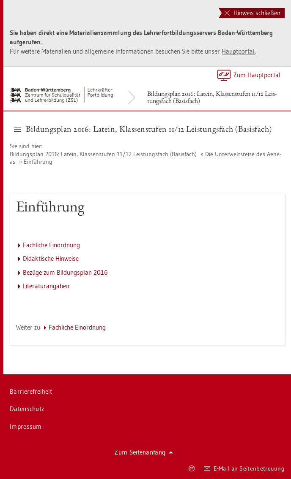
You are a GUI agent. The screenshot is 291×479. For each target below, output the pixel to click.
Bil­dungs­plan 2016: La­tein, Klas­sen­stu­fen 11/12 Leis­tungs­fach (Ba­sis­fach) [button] (143, 128)
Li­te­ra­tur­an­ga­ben (46, 286)
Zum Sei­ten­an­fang (144, 452)
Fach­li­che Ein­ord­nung (51, 245)
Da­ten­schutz (27, 409)
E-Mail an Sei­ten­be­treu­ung (244, 468)
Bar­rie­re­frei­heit (31, 391)
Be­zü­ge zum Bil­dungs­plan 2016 (65, 272)
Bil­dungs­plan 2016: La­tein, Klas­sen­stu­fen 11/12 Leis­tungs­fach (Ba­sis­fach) (212, 97)
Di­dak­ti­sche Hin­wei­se (51, 258)
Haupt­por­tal (238, 51)
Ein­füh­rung (38, 161)
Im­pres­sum (26, 426)
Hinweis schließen (252, 13)
